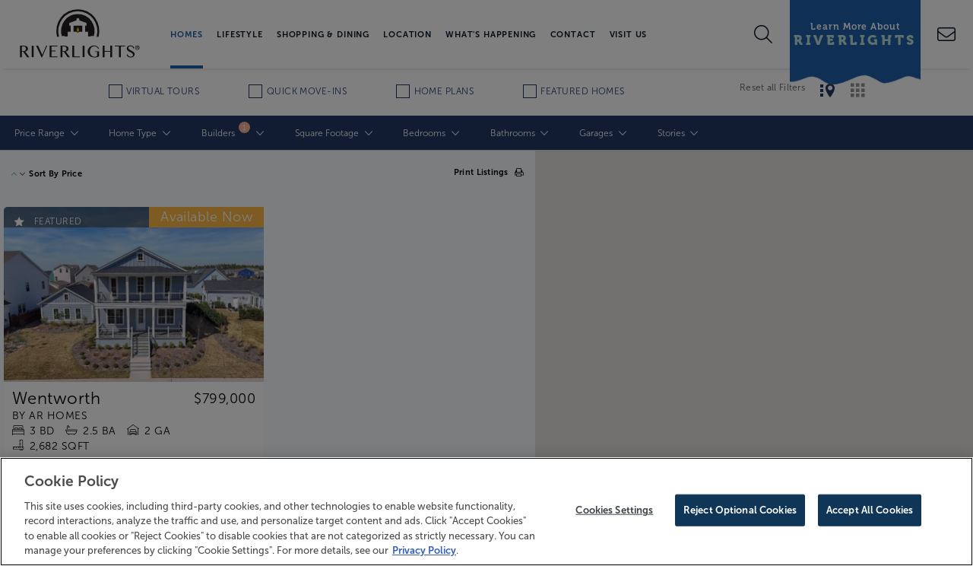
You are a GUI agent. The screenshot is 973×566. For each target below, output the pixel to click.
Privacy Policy (424, 550)
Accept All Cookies (869, 510)
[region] (486, 511)
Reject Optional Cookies (740, 510)
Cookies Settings (614, 510)
